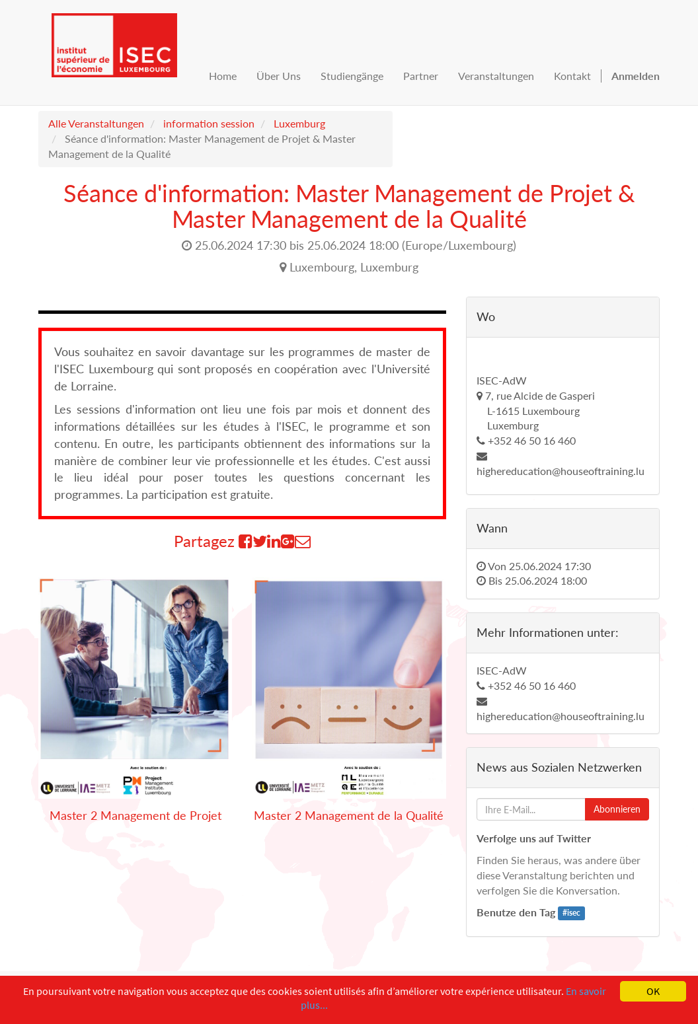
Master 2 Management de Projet (135, 815)
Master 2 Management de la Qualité (349, 815)
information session (208, 123)
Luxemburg (299, 123)
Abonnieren (617, 809)
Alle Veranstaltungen (96, 123)
